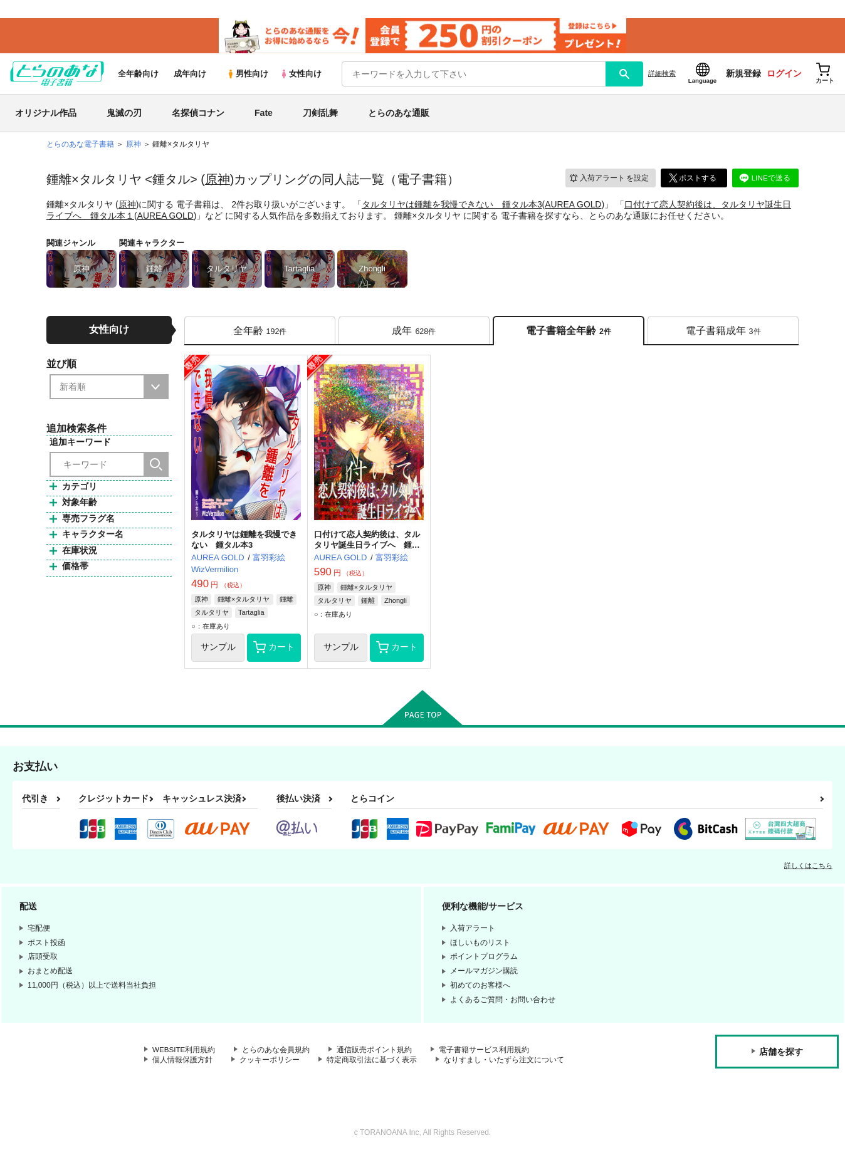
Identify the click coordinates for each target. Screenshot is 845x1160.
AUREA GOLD (573, 206)
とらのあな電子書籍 (80, 146)
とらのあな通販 (398, 115)
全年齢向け (138, 76)
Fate (264, 115)
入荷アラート (608, 180)
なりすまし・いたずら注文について (504, 1064)
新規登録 (743, 76)
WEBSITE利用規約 (184, 1053)
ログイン (784, 76)
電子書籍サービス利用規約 (485, 1053)
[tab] (259, 333)
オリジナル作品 (45, 115)
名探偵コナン (198, 115)
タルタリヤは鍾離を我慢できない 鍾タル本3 (452, 206)
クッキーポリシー (269, 1064)
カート (274, 651)
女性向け (301, 76)
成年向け (190, 76)
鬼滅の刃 (124, 115)
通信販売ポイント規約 (375, 1053)
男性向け (247, 76)
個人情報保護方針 (182, 1064)
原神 (217, 182)
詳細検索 (662, 76)
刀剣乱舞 (320, 115)
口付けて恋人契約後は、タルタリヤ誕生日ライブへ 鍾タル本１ (367, 548)
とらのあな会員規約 (277, 1053)
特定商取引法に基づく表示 (372, 1064)
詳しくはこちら (808, 869)
